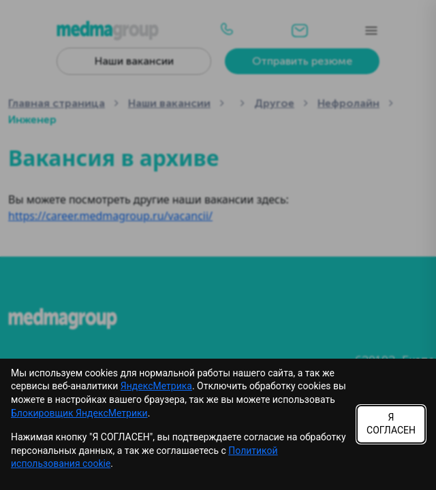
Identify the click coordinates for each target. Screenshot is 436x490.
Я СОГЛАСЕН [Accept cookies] (391, 424)
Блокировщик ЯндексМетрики (79, 413)
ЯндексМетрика (156, 385)
